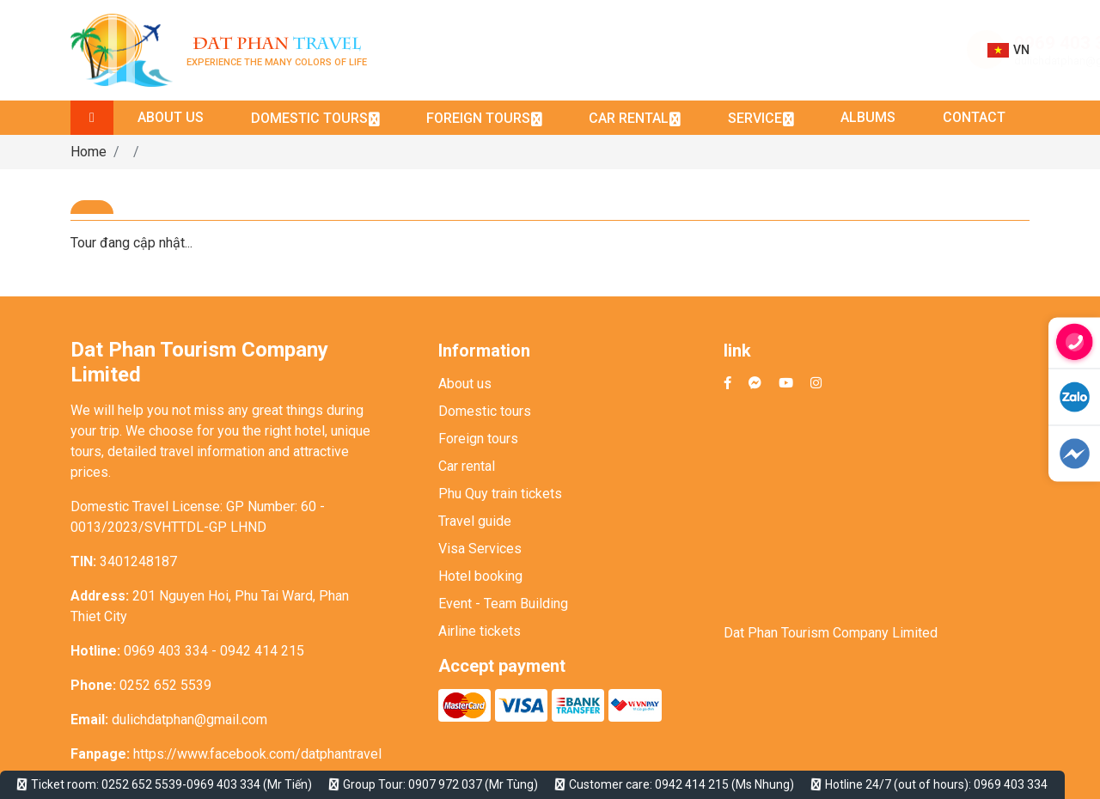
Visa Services (480, 548)
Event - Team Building (503, 603)
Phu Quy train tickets (500, 493)
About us (465, 383)
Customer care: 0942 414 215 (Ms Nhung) (681, 784)
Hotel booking (480, 576)
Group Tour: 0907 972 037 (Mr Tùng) (440, 784)
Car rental (466, 466)
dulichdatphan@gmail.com (903, 60)
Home (88, 151)
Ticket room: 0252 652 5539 (106, 784)
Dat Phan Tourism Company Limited (831, 633)
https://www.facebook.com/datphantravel (257, 754)
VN (1008, 50)
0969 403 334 (892, 43)
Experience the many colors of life (276, 50)
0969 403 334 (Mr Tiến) (249, 784)
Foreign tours (478, 438)
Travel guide (474, 521)
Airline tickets (479, 631)
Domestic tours (484, 411)
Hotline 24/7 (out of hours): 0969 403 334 (936, 784)
